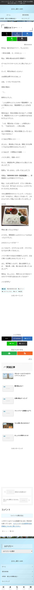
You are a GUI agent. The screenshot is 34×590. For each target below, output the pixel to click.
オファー (21, 289)
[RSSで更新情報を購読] (25, 353)
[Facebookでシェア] (17, 34)
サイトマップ (6, 581)
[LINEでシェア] (12, 39)
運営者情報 (5, 571)
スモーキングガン (7, 291)
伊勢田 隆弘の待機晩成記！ (10, 576)
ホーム (4, 566)
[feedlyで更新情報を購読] (9, 353)
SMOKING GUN (12, 289)
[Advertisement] (17, 314)
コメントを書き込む (17, 515)
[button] (22, 39)
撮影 (4, 289)
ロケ (15, 291)
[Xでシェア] (7, 34)
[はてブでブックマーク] (27, 34)
